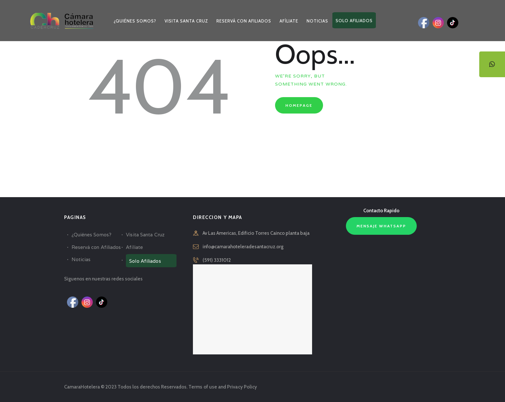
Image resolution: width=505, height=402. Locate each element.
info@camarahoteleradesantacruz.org (243, 247)
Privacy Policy (241, 387)
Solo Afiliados (144, 261)
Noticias (81, 259)
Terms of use (202, 387)
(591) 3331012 (217, 260)
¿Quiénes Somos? (91, 235)
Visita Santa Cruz (145, 235)
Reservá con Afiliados (95, 247)
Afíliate (134, 247)
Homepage (298, 105)
